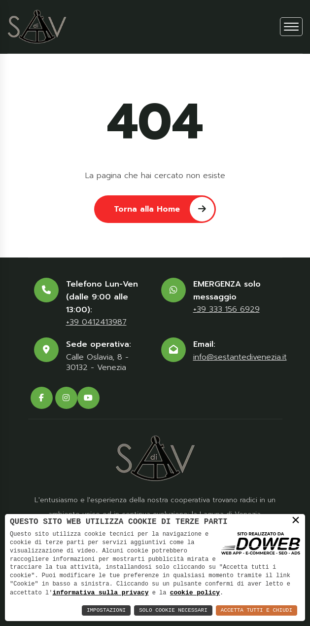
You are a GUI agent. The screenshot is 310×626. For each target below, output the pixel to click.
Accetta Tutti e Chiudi (256, 610)
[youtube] (88, 398)
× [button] (295, 521)
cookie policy (195, 592)
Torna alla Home (164, 208)
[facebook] (42, 398)
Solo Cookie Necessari (173, 610)
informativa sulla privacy (100, 592)
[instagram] (66, 398)
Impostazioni (106, 610)
